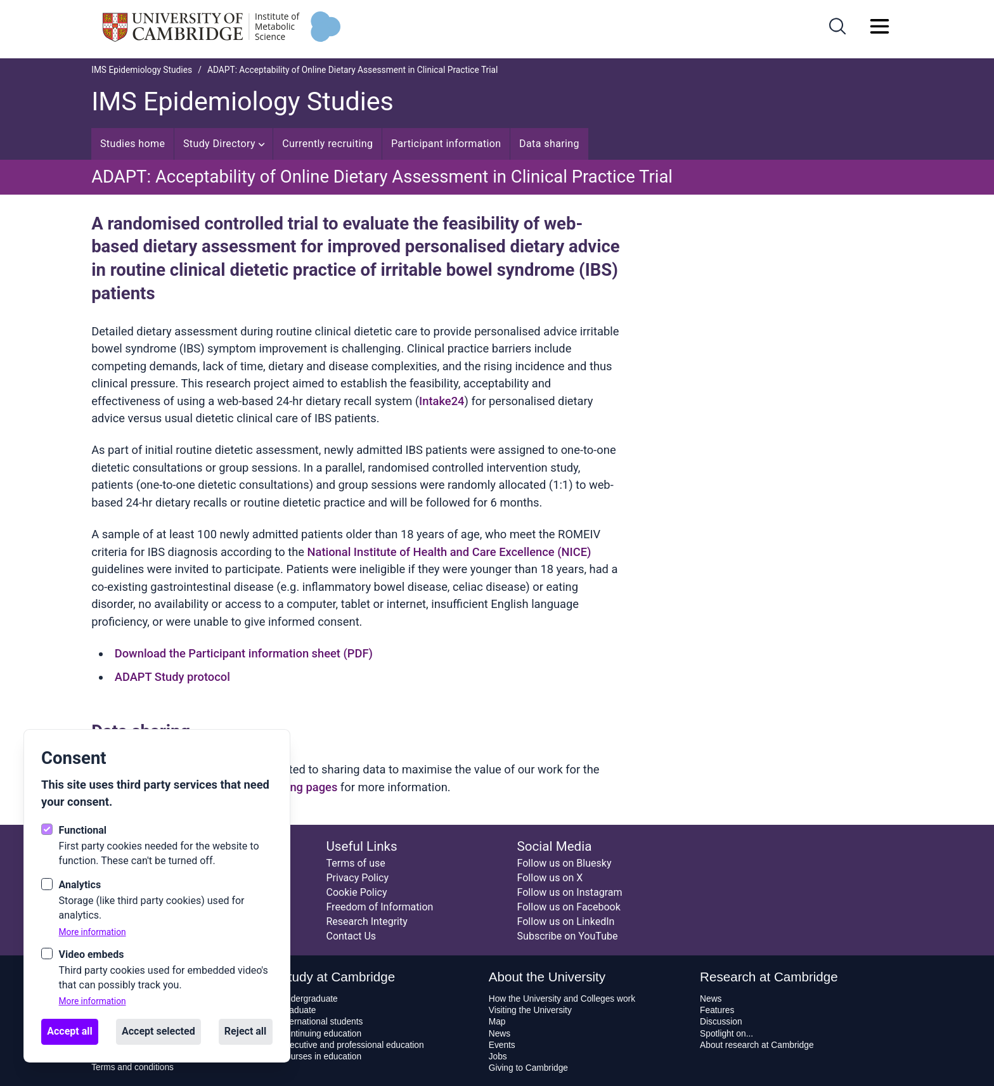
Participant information (446, 144)
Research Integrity (366, 921)
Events (502, 1045)
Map (497, 1021)
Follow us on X (550, 878)
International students (321, 1021)
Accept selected (158, 1031)
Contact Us (351, 936)
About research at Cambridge (756, 1045)
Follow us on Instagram (570, 892)
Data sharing (549, 144)
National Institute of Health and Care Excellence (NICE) (449, 552)
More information (92, 932)
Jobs (498, 1056)
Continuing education (320, 1033)
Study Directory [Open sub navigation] (223, 144)
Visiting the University (530, 1010)
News (499, 1033)
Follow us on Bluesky (564, 863)
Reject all (245, 1031)
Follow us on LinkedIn (566, 921)
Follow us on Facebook (569, 907)
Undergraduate (309, 999)
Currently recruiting (327, 144)
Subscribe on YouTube (567, 936)
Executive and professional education (352, 1045)
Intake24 (441, 401)
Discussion (721, 1021)
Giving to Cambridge (528, 1068)
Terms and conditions (132, 1067)
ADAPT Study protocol (172, 676)
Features (717, 1010)
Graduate (298, 1010)
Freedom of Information (379, 907)
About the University (547, 976)
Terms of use (355, 863)
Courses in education (320, 1056)
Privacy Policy (357, 878)
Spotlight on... (726, 1033)
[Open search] (837, 26)
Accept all (70, 1031)
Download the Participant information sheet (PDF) (244, 653)
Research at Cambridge (769, 976)
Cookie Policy (356, 892)
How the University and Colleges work (562, 999)
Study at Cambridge (337, 976)
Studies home (132, 144)
